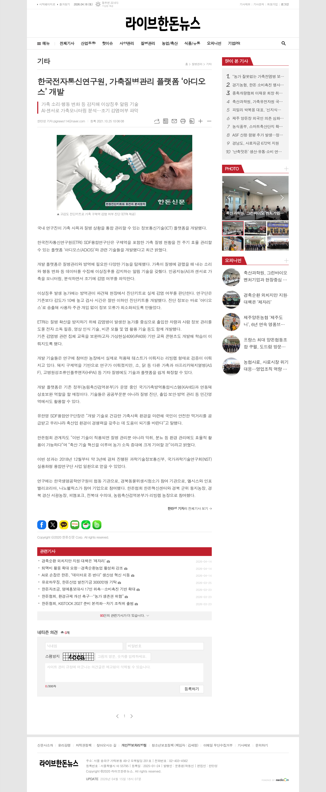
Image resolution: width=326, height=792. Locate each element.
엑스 (52, 524)
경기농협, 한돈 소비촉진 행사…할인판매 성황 (258, 84)
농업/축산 (170, 43)
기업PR (234, 43)
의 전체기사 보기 (188, 508)
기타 (209, 64)
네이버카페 (85, 524)
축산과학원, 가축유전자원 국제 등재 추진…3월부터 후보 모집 (258, 101)
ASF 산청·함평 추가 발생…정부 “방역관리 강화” (258, 135)
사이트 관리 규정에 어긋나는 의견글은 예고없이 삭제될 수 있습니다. (99, 667)
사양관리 (126, 43)
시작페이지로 (47, 4)
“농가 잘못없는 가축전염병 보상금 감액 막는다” (258, 76)
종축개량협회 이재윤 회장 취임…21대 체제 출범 (258, 93)
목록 (165, 121)
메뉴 (46, 43)
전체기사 (67, 43)
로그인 (285, 4)
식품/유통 (192, 43)
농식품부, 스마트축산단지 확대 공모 (258, 126)
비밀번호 (134, 646)
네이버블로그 (74, 524)
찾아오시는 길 (106, 746)
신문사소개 (45, 746)
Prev (228, 197)
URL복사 (156, 121)
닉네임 (52, 646)
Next (282, 197)
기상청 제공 (107, 6)
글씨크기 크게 (200, 121)
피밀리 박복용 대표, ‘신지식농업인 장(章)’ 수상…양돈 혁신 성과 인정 (258, 109)
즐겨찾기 (64, 4)
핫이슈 (107, 43)
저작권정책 (83, 746)
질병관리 (148, 43)
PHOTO (232, 168)
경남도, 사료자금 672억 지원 (255, 143)
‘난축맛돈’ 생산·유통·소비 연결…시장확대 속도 (258, 151)
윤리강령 (64, 746)
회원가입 (272, 4)
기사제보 (245, 4)
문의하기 (261, 746)
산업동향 (88, 43)
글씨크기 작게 (209, 121)
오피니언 (214, 43)
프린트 (183, 121)
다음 (132, 716)
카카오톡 (63, 524)
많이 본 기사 (236, 61)
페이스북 (41, 524)
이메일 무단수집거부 (218, 746)
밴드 (96, 524)
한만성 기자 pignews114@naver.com (61, 121)
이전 (117, 716)
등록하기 (192, 688)
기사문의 (258, 4)
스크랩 (191, 121)
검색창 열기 (284, 43)
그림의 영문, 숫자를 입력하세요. (121, 656)
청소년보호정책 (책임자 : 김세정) (175, 746)
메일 (174, 121)
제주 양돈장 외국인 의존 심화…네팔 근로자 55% (258, 118)
